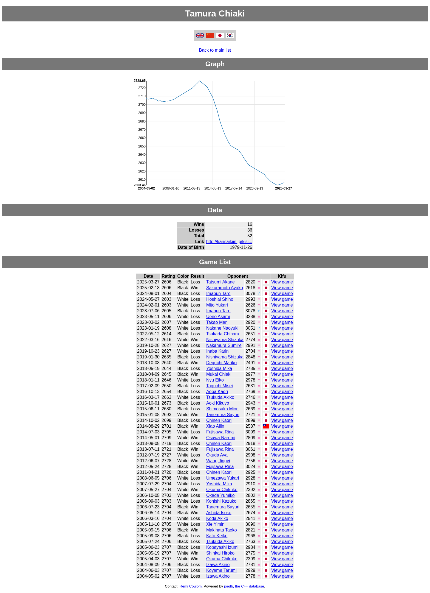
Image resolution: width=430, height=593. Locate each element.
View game (282, 282)
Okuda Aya (217, 455)
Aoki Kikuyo (217, 403)
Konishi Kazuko (221, 501)
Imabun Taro (218, 293)
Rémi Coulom (191, 586)
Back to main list (215, 50)
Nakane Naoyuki (222, 328)
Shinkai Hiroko (220, 553)
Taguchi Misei (219, 385)
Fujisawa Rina (220, 432)
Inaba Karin (217, 351)
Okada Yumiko (220, 495)
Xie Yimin (215, 524)
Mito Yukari (217, 305)
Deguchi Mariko (221, 362)
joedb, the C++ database (244, 586)
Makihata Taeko (221, 530)
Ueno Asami (218, 316)
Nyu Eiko (215, 380)
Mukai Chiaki (218, 374)
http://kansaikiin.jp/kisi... (229, 241)
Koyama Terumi (221, 570)
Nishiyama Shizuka (225, 339)
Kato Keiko (216, 535)
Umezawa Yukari (222, 478)
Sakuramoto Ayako (224, 287)
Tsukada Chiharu (222, 334)
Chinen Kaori (219, 420)
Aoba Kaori (217, 391)
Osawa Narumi (220, 437)
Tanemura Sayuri (222, 414)
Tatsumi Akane (220, 282)
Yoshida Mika (219, 368)
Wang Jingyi (218, 460)
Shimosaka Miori (222, 409)
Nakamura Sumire (224, 345)
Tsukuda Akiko (220, 397)
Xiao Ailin (215, 426)
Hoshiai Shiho (219, 299)
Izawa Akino (218, 564)
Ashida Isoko (218, 512)
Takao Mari (217, 322)
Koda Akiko (217, 518)
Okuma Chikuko (221, 489)
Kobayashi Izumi (222, 547)
